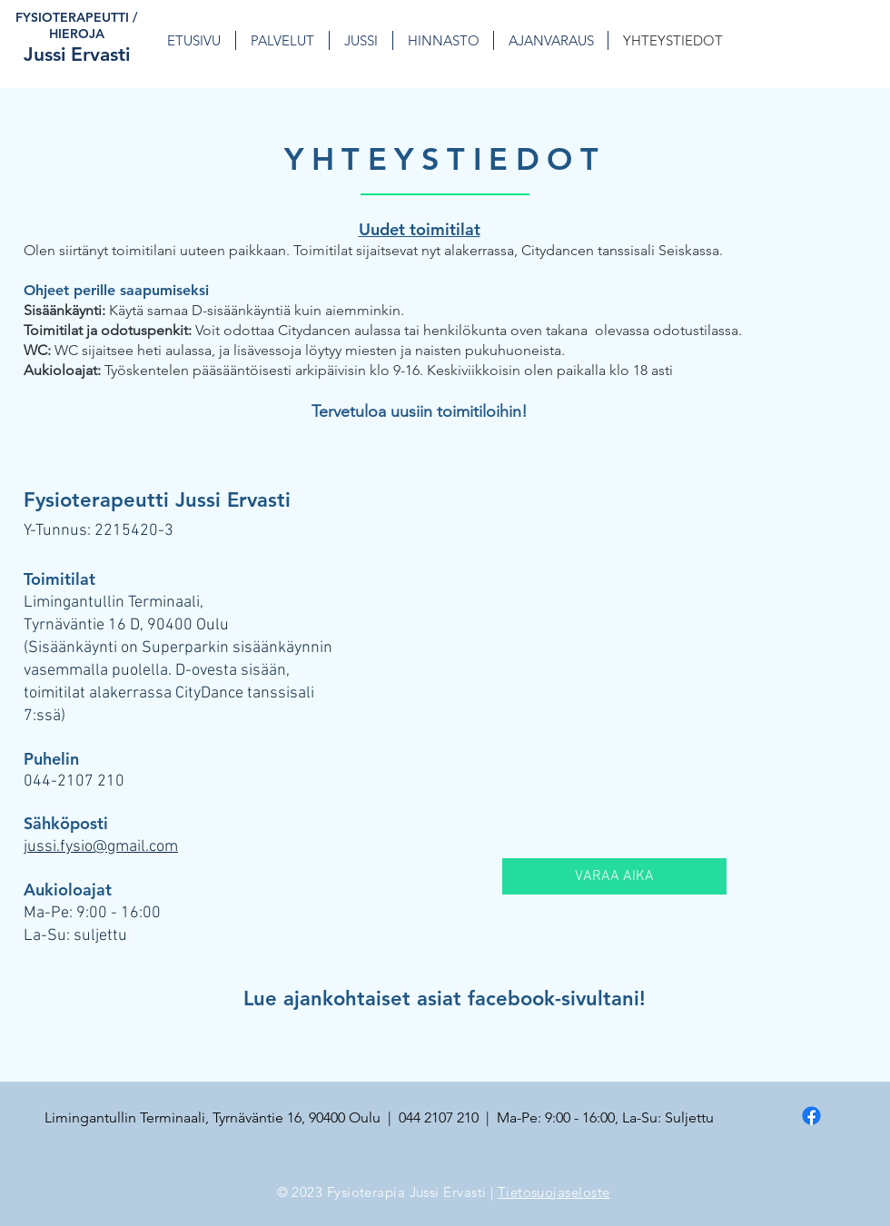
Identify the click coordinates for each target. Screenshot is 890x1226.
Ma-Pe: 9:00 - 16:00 (92, 913)
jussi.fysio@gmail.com (101, 846)
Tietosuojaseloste (554, 1192)
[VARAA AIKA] (614, 876)
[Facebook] (811, 1115)
